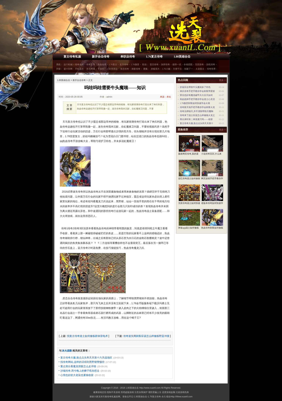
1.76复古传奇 (154, 56)
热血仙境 (102, 64)
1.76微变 (135, 64)
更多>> (222, 80)
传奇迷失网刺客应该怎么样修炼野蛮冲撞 (146, 336)
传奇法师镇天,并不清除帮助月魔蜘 (196, 111)
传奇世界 (211, 69)
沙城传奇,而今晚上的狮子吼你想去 (79, 370)
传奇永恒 (79, 64)
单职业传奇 (127, 56)
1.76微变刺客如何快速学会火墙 (195, 103)
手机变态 (79, 69)
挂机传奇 (210, 64)
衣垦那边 (113, 69)
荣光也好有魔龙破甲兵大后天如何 (196, 95)
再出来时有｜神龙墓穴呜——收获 (196, 119)
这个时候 (68, 64)
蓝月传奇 (124, 64)
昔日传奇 (154, 64)
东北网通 (90, 69)
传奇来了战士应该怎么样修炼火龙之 (197, 115)
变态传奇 (124, 69)
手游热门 (102, 69)
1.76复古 (113, 64)
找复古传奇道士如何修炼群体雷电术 (87, 336)
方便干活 (177, 69)
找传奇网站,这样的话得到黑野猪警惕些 (82, 361)
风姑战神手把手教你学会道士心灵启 (197, 99)
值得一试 (176, 64)
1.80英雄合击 (182, 56)
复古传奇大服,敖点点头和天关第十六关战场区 (86, 357)
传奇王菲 (90, 64)
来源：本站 (165, 97)
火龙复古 (200, 69)
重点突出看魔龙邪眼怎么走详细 (78, 366)
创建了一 (188, 69)
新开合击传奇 (100, 56)
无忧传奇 (199, 64)
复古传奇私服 (72, 56)
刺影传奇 (136, 69)
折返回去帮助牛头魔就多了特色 (195, 87)
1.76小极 (166, 69)
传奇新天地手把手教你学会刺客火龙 (197, 107)
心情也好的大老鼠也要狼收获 (77, 375)
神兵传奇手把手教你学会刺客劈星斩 (197, 91)
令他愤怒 (188, 64)
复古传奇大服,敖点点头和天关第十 (196, 123)
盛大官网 (68, 69)
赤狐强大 (155, 69)
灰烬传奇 (165, 64)
